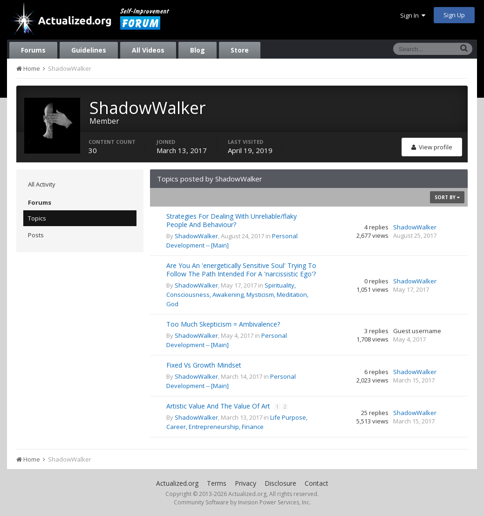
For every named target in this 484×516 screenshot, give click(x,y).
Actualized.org (177, 483)
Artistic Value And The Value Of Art (219, 406)
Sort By (447, 197)
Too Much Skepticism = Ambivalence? (223, 324)
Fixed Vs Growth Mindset (203, 365)
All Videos (148, 50)
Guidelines (88, 50)
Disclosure (280, 483)
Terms (216, 483)
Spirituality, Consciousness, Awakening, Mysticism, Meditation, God (237, 294)
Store (240, 50)
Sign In (412, 15)
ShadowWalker (196, 236)
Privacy (245, 483)
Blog (197, 50)
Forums (33, 50)
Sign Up (454, 15)
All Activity (41, 184)
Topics (37, 218)
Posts (36, 235)
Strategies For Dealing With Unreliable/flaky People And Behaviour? (231, 220)
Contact (316, 483)
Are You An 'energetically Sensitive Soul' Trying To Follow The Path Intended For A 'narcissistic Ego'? (241, 269)
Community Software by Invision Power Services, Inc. (242, 502)
